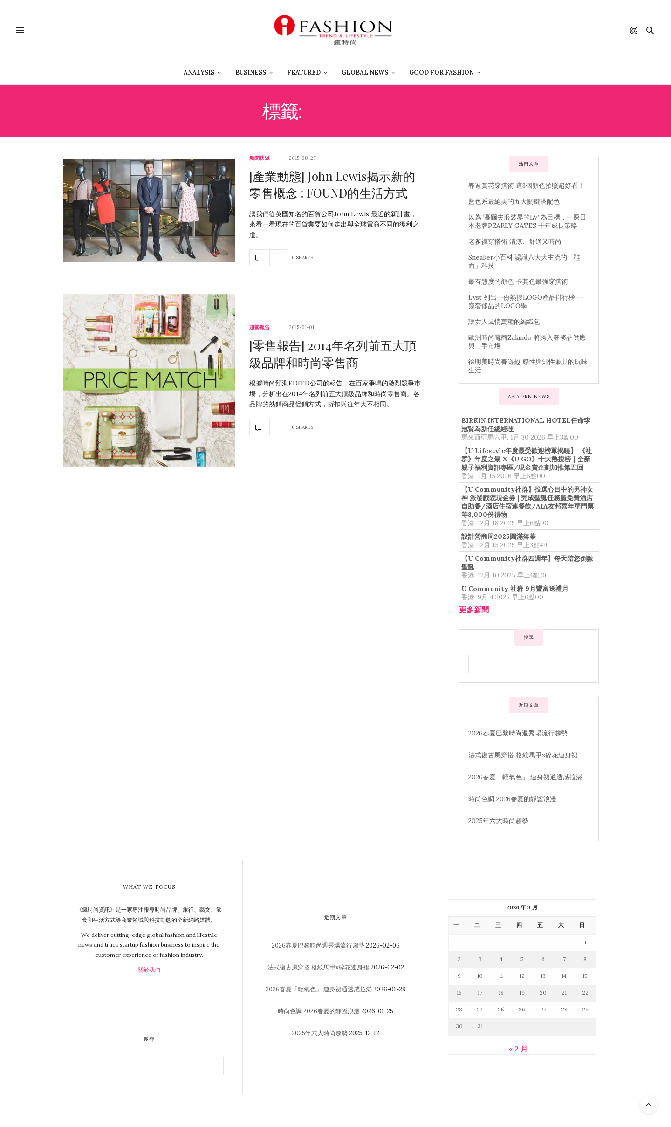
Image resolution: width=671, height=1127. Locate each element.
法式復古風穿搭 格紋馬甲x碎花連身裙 (523, 755)
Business (250, 72)
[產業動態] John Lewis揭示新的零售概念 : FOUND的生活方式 (332, 184)
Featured (304, 72)
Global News (365, 72)
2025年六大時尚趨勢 (498, 821)
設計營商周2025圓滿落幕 (498, 536)
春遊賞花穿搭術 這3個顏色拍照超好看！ (526, 185)
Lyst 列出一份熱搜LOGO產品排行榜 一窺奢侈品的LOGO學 (525, 301)
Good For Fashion (441, 72)
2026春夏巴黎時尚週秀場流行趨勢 (518, 733)
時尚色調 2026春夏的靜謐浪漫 (512, 799)
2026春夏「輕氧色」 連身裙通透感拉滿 (525, 777)
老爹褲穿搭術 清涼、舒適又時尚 (514, 241)
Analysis (199, 72)
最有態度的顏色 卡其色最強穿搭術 (518, 281)
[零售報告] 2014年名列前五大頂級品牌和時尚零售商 (333, 353)
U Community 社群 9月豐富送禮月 (514, 588)
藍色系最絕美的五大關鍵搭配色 (514, 201)
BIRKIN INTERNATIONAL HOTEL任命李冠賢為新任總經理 (525, 424)
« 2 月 (518, 1048)
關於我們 (149, 969)
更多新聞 (474, 609)
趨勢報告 (259, 327)
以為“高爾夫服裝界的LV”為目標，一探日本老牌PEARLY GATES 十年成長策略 (527, 221)
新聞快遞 (259, 158)
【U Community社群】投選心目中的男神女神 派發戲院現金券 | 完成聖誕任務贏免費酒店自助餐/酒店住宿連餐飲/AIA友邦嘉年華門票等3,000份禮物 (527, 502)
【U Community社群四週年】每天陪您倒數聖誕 (527, 562)
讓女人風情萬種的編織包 (504, 321)
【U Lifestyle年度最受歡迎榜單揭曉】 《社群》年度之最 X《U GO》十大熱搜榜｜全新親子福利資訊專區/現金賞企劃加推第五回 (526, 459)
